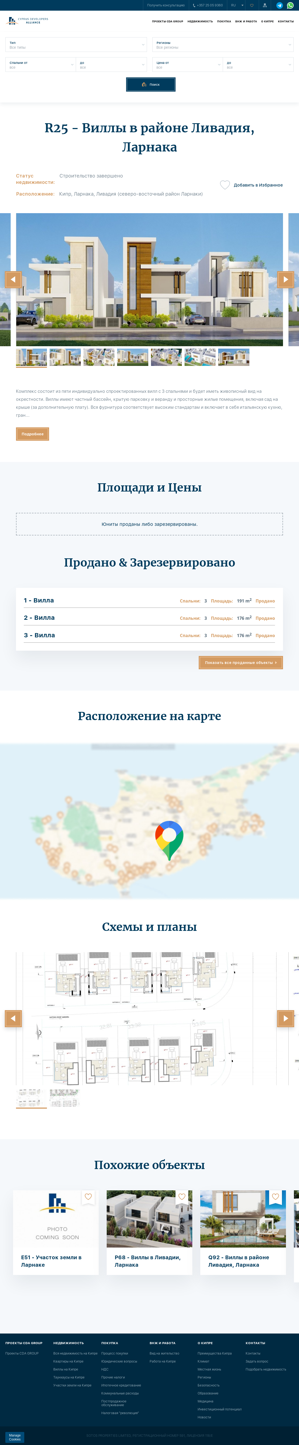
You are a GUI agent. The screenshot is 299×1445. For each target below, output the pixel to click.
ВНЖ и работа (246, 21)
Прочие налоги (113, 1377)
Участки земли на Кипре (72, 1385)
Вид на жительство (164, 1353)
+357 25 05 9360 (208, 5)
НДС (105, 1369)
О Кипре (267, 21)
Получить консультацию (166, 5)
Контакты (286, 21)
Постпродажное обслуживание (113, 1403)
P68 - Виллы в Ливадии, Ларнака (148, 1261)
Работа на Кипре (163, 1361)
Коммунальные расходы (120, 1393)
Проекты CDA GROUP (167, 21)
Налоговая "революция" (120, 1413)
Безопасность (209, 1385)
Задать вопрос (257, 1361)
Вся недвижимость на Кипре (75, 1353)
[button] (13, 279)
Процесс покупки (114, 1353)
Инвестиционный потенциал (220, 1409)
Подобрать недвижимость (266, 1369)
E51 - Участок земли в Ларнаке (51, 1261)
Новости (204, 1417)
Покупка (224, 21)
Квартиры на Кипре (68, 1361)
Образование (208, 1393)
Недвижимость (200, 21)
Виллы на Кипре (65, 1369)
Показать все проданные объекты (239, 662)
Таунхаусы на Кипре (69, 1377)
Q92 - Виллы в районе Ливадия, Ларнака (238, 1261)
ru (233, 5)
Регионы (204, 1377)
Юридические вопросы (119, 1361)
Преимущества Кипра (215, 1353)
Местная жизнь (209, 1369)
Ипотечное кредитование (121, 1385)
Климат (203, 1361)
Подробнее (33, 434)
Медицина (205, 1401)
